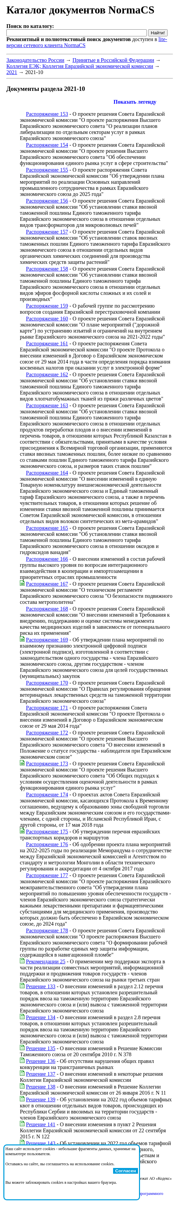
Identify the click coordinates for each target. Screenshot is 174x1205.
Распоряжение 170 (47, 683)
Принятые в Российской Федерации (113, 60)
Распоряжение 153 (47, 114)
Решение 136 (40, 1061)
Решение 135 (40, 1048)
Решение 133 (40, 986)
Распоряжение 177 (47, 875)
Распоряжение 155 (47, 170)
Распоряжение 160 (47, 318)
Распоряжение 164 (47, 473)
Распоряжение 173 (47, 763)
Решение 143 (40, 1143)
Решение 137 (40, 1074)
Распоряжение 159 (47, 306)
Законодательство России (35, 60)
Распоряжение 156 (47, 201)
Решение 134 (40, 1017)
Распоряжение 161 (47, 343)
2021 (11, 72)
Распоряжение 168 (47, 609)
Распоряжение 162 (47, 374)
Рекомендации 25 (45, 961)
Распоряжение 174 (47, 794)
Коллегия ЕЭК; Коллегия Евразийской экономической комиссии (79, 66)
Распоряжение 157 (47, 232)
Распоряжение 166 (47, 559)
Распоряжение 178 (47, 930)
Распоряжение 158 (47, 269)
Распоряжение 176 (47, 844)
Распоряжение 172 (47, 732)
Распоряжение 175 (47, 831)
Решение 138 (40, 1087)
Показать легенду (134, 102)
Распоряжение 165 (47, 528)
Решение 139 (40, 1099)
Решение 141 (40, 1124)
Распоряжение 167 (47, 584)
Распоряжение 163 (47, 405)
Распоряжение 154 (47, 145)
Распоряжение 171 (47, 708)
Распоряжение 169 (47, 640)
